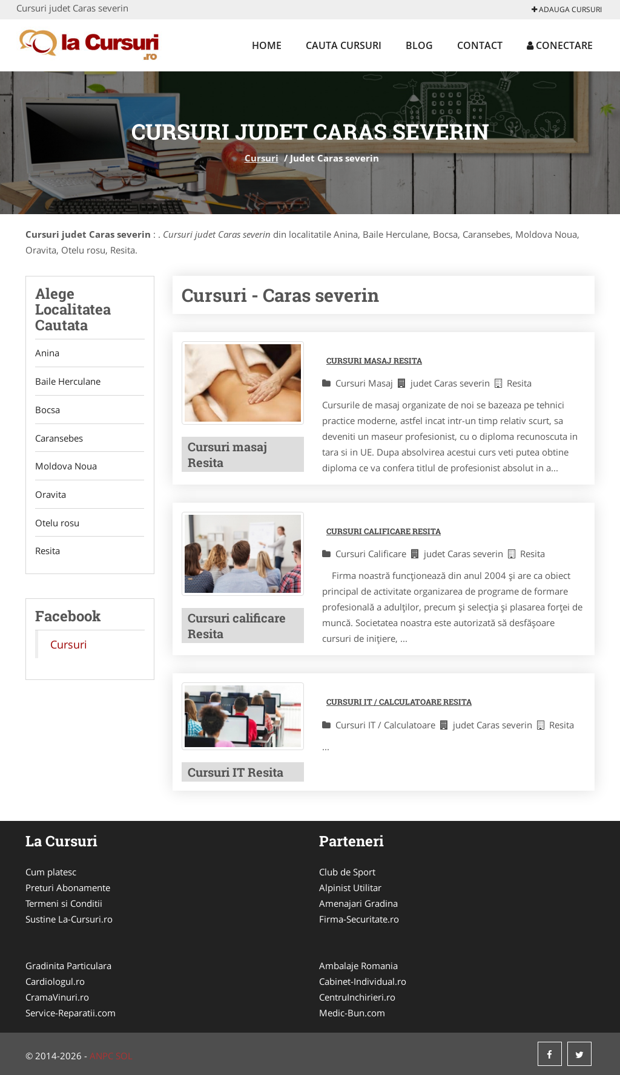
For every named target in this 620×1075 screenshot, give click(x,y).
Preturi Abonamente (67, 887)
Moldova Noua (66, 467)
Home (267, 45)
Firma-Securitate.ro (359, 919)
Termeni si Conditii (63, 903)
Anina (47, 353)
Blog (419, 45)
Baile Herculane (68, 382)
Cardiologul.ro (55, 981)
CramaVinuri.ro (57, 997)
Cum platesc (50, 872)
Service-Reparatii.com (70, 1013)
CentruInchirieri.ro (357, 997)
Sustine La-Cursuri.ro (69, 919)
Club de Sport (347, 872)
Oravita (50, 495)
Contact (480, 45)
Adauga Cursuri (567, 9)
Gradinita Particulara (68, 965)
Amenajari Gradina (358, 903)
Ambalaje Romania (358, 965)
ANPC (101, 1056)
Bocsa (47, 410)
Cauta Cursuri (343, 45)
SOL (124, 1056)
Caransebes (59, 439)
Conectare (560, 45)
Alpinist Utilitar (350, 887)
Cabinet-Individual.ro (362, 981)
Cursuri (262, 158)
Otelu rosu (57, 524)
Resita (47, 552)
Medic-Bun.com (352, 1013)
